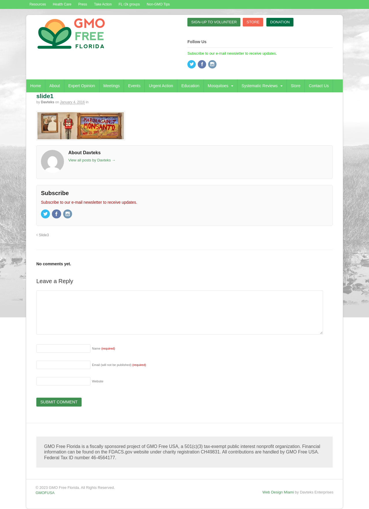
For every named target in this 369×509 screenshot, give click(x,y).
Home (35, 85)
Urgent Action (161, 85)
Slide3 (42, 235)
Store (295, 85)
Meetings (111, 85)
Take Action (103, 4)
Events (134, 85)
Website (97, 381)
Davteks (47, 102)
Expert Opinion (81, 85)
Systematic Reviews (260, 85)
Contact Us (319, 85)
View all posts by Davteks (92, 160)
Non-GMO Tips (158, 4)
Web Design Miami (278, 492)
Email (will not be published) (119, 365)
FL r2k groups (129, 4)
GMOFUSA (45, 493)
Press (82, 4)
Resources (37, 4)
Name (103, 348)
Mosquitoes (218, 85)
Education (190, 85)
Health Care (62, 4)
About (54, 85)
